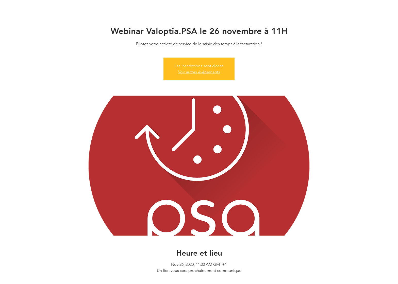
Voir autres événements (199, 71)
